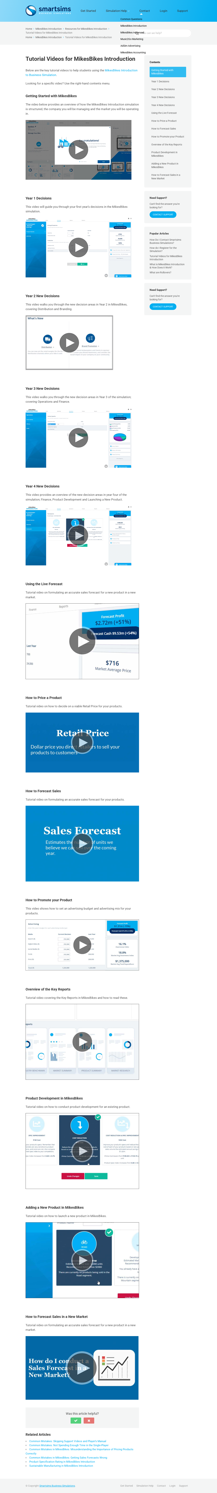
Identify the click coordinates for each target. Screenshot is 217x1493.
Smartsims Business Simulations (57, 1485)
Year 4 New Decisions (163, 105)
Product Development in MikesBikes (164, 154)
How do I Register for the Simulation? (163, 249)
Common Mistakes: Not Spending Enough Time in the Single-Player (68, 1445)
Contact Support (163, 214)
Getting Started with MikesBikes (162, 72)
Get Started (114, 10)
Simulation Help (135, 10)
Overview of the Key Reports (166, 144)
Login (172, 10)
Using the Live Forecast (164, 112)
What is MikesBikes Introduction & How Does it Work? (167, 266)
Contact (158, 10)
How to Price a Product (164, 120)
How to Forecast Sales (163, 128)
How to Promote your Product (167, 136)
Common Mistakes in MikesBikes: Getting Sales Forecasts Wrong (68, 1457)
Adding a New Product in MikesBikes (164, 165)
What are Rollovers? (160, 272)
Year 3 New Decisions (163, 97)
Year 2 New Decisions (163, 89)
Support (185, 10)
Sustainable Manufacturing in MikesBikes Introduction (61, 1465)
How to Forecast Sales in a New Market (165, 177)
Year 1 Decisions (160, 81)
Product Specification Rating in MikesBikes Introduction (62, 1461)
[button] (76, 1421)
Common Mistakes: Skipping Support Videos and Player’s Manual (67, 1441)
